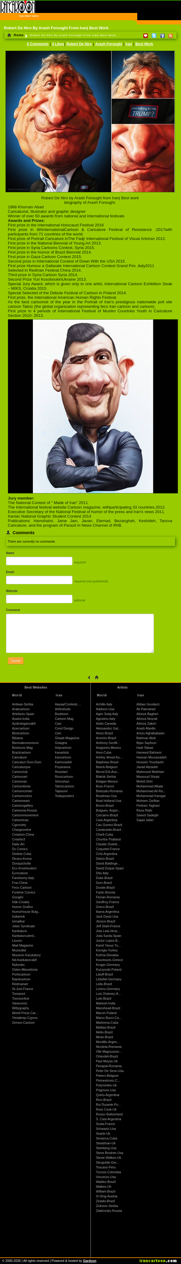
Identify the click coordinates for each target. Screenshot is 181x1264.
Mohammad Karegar (151, 796)
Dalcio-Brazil (105, 858)
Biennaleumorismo (25, 743)
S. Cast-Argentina (108, 1119)
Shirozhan (62, 781)
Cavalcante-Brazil (108, 829)
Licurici (17, 940)
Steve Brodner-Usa (109, 1153)
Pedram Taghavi (148, 805)
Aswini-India (20, 718)
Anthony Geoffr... (108, 743)
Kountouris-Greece (109, 960)
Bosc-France (105, 786)
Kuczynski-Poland (109, 969)
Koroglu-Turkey (107, 950)
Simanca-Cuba (106, 1138)
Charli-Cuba (104, 834)
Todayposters (64, 796)
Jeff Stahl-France (108, 926)
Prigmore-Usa (106, 1090)
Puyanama (62, 767)
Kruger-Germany (108, 964)
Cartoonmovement (25, 815)
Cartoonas (19, 781)
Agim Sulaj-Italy (107, 714)
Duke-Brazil (104, 878)
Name (10, 553)
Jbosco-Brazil (105, 921)
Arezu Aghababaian (150, 733)
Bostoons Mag (22, 747)
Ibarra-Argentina (107, 911)
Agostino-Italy (106, 718)
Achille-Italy (104, 704)
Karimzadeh (63, 762)
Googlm (17, 897)
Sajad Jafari (144, 820)
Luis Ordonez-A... (108, 993)
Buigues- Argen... (108, 810)
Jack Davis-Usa (107, 916)
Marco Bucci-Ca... (109, 1018)
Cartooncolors (22, 796)
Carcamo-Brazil (107, 815)
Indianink (18, 916)
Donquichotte (21, 863)
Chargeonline (21, 829)
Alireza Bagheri (147, 714)
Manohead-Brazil (108, 1008)
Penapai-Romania (109, 1066)
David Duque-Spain (110, 868)
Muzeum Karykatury (26, 955)
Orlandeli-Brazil (107, 1056)
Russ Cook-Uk (106, 1109)
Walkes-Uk (103, 1186)
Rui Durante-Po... (108, 1104)
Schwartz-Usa (106, 1128)
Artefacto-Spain (23, 714)
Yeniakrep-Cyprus (24, 1018)
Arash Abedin (145, 728)
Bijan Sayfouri (146, 743)
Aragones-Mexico (108, 747)
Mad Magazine (22, 945)
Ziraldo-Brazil (105, 1201)
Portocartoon (21, 974)
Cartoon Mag (64, 718)
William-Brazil (106, 1191)
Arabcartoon (21, 709)
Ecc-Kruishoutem (24, 868)
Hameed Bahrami (148, 752)
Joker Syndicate (23, 926)
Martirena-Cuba (107, 1022)
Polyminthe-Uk (106, 1085)
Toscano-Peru (106, 1167)
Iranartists (62, 752)
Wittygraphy (20, 1008)
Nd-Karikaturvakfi (24, 960)
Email (10, 572)
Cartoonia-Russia (24, 810)
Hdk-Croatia (20, 902)
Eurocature (20, 873)
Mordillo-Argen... (107, 1042)
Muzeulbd (19, 950)
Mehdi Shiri (144, 781)
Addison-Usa (105, 709)
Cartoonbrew (21, 786)
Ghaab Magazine (67, 738)
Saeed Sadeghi (147, 815)
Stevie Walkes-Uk (108, 1157)
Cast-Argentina (106, 820)
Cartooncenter (22, 791)
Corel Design (64, 728)
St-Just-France (22, 989)
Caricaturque (21, 767)
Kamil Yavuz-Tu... (108, 945)
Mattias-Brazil (106, 1027)
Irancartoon (63, 757)
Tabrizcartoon (64, 786)
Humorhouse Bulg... (26, 911)
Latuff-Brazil (104, 974)
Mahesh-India (106, 1003)
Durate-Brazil (105, 887)
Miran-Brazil (104, 1037)
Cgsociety (19, 825)
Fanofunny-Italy (23, 878)
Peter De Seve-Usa (110, 1071)
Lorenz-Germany (108, 989)
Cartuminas (20, 820)
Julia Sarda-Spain (108, 936)
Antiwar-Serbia (22, 704)
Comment (13, 610)
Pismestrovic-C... (108, 1080)
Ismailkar (18, 921)
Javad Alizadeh (147, 767)
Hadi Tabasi (144, 747)
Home (15, 35)
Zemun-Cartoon (23, 1022)
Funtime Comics (23, 892)
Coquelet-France (108, 849)
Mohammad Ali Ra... (150, 791)
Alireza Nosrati (146, 718)
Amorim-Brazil (106, 738)
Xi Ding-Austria (106, 1196)
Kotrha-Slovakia (107, 955)
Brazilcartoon (21, 752)
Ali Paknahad (145, 709)
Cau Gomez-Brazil (109, 825)
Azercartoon (20, 728)
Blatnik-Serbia (106, 776)
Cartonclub (20, 772)
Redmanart (20, 984)
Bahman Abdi (145, 738)
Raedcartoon (21, 979)
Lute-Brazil (103, 998)
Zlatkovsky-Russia (109, 1210)
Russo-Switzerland (109, 1114)
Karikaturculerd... (24, 936)
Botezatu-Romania (109, 791)
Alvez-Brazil (104, 733)
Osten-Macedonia (24, 969)
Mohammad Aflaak (149, 786)
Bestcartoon (20, 733)
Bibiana (17, 738)
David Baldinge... (108, 863)
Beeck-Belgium (107, 767)
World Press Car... (25, 1013)
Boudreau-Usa (106, 796)
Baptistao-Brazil (107, 762)
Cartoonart (19, 776)
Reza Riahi (144, 810)
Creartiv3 (18, 839)
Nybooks (18, 964)
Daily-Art (18, 844)
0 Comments (38, 44)
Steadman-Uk (106, 1143)
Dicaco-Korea (22, 858)
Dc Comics (20, 849)
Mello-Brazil (104, 1032)
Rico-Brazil (104, 1100)
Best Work (144, 44)
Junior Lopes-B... (108, 940)
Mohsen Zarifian (147, 800)
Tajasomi (61, 791)
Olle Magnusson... (109, 1051)
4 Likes (58, 44)
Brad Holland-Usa (108, 800)
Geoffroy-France (107, 902)
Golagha (61, 743)
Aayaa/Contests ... (68, 704)
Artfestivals (63, 709)
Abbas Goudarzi (147, 704)
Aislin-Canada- (106, 723)
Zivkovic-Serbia (107, 1206)
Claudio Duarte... (108, 844)
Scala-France (105, 1124)
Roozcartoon (64, 776)
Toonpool (18, 993)
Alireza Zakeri (146, 723)
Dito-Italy (102, 873)
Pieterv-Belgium (107, 1075)
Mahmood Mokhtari (150, 772)
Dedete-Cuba (21, 854)
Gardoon (89, 1260)
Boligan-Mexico (107, 781)
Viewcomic (19, 1003)
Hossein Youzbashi (150, 762)
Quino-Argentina (107, 1095)
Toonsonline (20, 998)
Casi (58, 723)
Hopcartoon (63, 747)
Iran (128, 44)
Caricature (19, 757)
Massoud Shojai (147, 776)
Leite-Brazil (104, 984)
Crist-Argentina (106, 854)
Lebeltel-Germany (109, 979)
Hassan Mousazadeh (151, 757)
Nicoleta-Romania (109, 1046)
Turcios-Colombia (108, 1172)
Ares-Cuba (103, 752)
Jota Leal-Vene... (108, 931)
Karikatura (19, 931)
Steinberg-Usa (106, 1148)
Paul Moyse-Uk (107, 1061)
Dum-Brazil (104, 882)
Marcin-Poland (106, 1013)
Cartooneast (21, 800)
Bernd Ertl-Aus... (107, 772)
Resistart (61, 772)
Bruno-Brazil (105, 805)
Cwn (58, 733)
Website (11, 591)
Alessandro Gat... (108, 728)
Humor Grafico (22, 907)
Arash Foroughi (108, 44)
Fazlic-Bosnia (105, 892)
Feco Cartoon (22, 887)
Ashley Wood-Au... (109, 757)
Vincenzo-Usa (106, 1177)
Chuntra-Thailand (108, 839)
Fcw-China (19, 882)
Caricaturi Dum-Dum (26, 762)
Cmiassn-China (23, 834)
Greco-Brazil (105, 907)
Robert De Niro (79, 44)
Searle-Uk (103, 1133)
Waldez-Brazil (106, 1182)
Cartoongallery (22, 805)
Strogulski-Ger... (107, 1162)
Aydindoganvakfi (24, 723)
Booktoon (61, 714)
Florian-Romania (108, 897)
